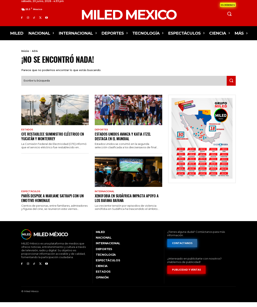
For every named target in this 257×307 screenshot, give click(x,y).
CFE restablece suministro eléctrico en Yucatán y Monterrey (54, 140)
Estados (27, 133)
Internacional (106, 196)
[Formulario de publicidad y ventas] (186, 275)
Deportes (102, 133)
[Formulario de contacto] (228, 5)
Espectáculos (31, 196)
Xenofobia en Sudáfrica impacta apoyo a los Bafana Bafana (127, 202)
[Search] (230, 85)
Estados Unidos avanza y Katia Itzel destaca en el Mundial (124, 140)
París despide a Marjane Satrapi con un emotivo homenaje (54, 202)
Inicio (25, 51)
